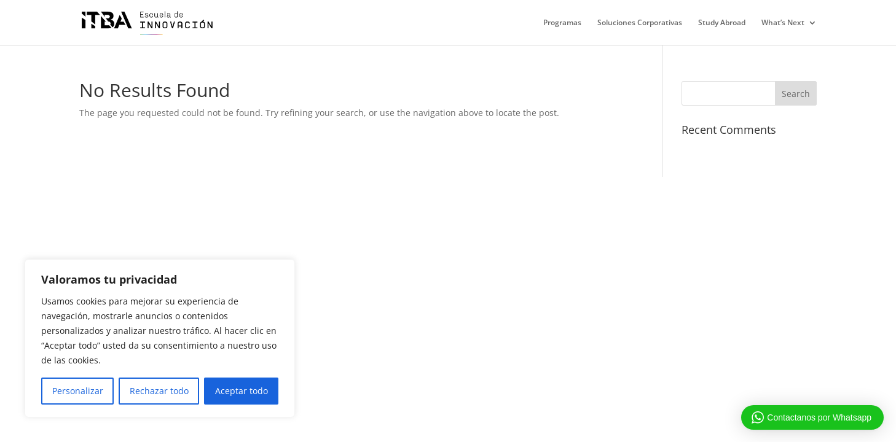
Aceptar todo (241, 391)
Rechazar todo (159, 391)
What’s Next (782, 23)
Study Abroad (721, 23)
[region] (160, 338)
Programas (562, 23)
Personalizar (77, 391)
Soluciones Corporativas (639, 23)
